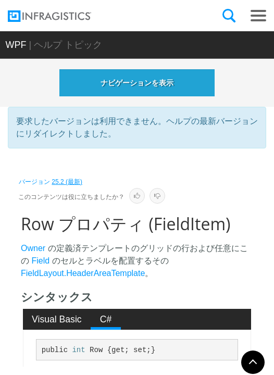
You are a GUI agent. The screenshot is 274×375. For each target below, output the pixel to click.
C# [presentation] (106, 319)
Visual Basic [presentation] (57, 319)
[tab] (57, 319)
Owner (33, 248)
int (78, 350)
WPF (16, 45)
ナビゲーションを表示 (137, 83)
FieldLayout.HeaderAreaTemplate (83, 273)
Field (40, 260)
